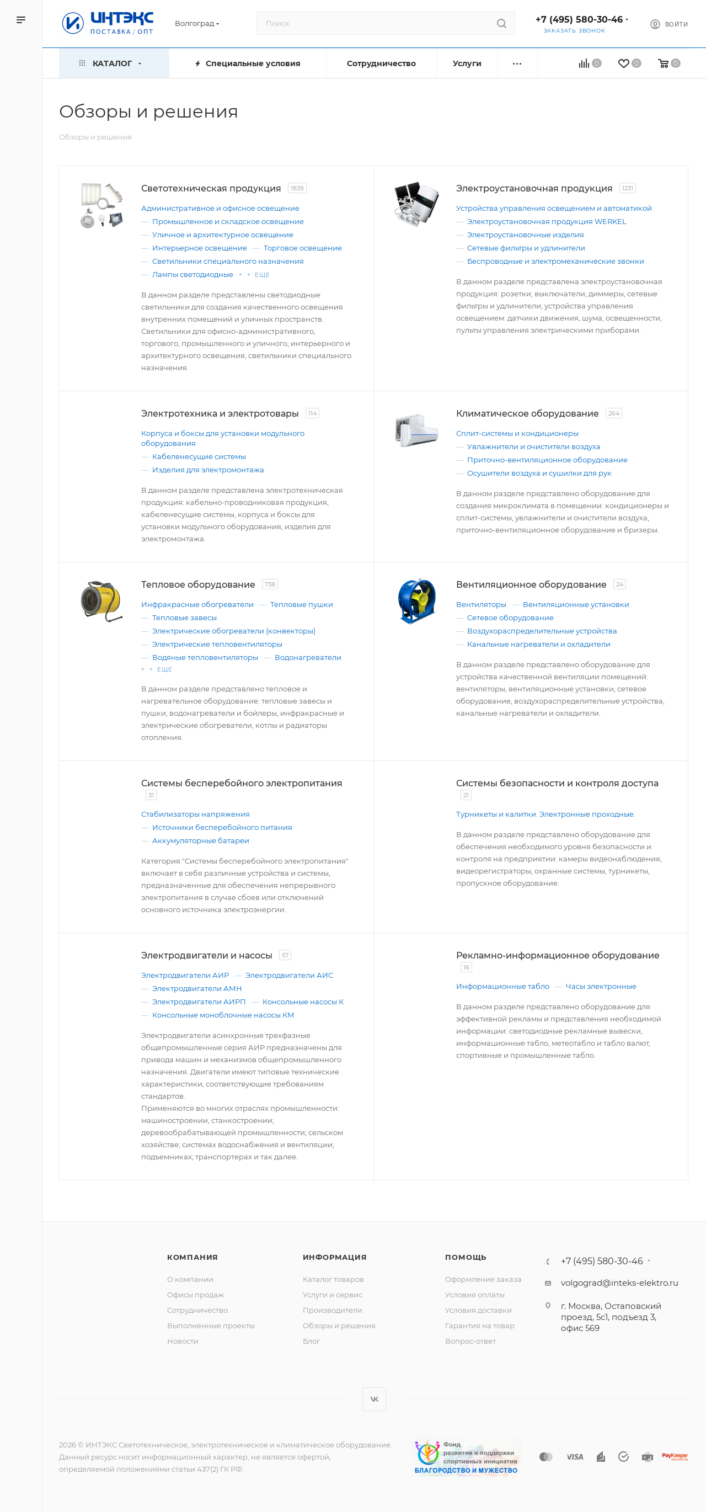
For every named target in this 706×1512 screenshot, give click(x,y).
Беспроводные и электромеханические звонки (555, 261)
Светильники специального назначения (228, 261)
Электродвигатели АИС (289, 975)
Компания (192, 1257)
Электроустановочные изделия (525, 234)
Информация (335, 1257)
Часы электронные (601, 986)
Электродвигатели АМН (197, 988)
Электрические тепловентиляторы (217, 644)
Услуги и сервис (332, 1294)
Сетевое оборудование (510, 617)
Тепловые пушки (301, 604)
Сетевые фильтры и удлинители (526, 247)
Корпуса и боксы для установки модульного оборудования (222, 438)
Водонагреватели (308, 657)
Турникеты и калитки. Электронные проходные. (545, 814)
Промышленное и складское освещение (228, 221)
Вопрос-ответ (470, 1341)
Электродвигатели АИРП (199, 1001)
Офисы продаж (195, 1294)
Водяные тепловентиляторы (205, 657)
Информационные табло (502, 986)
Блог (311, 1341)
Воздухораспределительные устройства (542, 630)
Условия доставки (478, 1310)
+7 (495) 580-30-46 (579, 19)
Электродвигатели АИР (185, 975)
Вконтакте (374, 1399)
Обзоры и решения (339, 1325)
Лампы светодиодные (192, 274)
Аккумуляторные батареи (200, 840)
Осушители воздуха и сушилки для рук (539, 472)
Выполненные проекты (211, 1325)
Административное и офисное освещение (220, 208)
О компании (190, 1279)
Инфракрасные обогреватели (197, 604)
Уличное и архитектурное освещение (222, 234)
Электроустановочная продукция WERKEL (547, 221)
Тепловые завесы (184, 617)
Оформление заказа (483, 1279)
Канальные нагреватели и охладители (539, 644)
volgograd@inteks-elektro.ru (619, 1282)
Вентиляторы (481, 604)
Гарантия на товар (480, 1325)
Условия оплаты (475, 1294)
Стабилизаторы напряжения (195, 814)
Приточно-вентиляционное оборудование (547, 459)
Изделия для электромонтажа (208, 469)
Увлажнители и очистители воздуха (534, 446)
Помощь (465, 1257)
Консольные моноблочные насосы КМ (223, 1014)
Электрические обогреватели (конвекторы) (233, 630)
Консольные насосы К (303, 1001)
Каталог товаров (333, 1279)
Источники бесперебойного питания (222, 827)
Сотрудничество (197, 1310)
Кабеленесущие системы (199, 456)
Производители (332, 1310)
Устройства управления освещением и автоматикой (554, 208)
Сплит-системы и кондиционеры (517, 433)
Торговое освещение (303, 247)
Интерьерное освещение (199, 247)
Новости (183, 1341)
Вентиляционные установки (576, 604)
